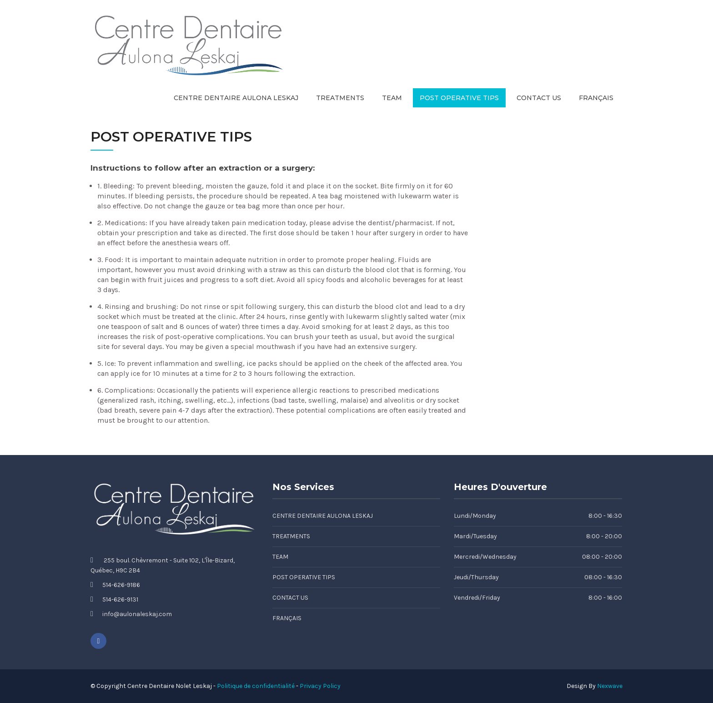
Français (596, 98)
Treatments (340, 98)
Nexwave (610, 686)
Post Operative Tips (459, 98)
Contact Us (539, 98)
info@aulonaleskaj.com (137, 614)
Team (392, 98)
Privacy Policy (320, 686)
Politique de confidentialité (256, 686)
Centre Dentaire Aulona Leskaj (236, 98)
